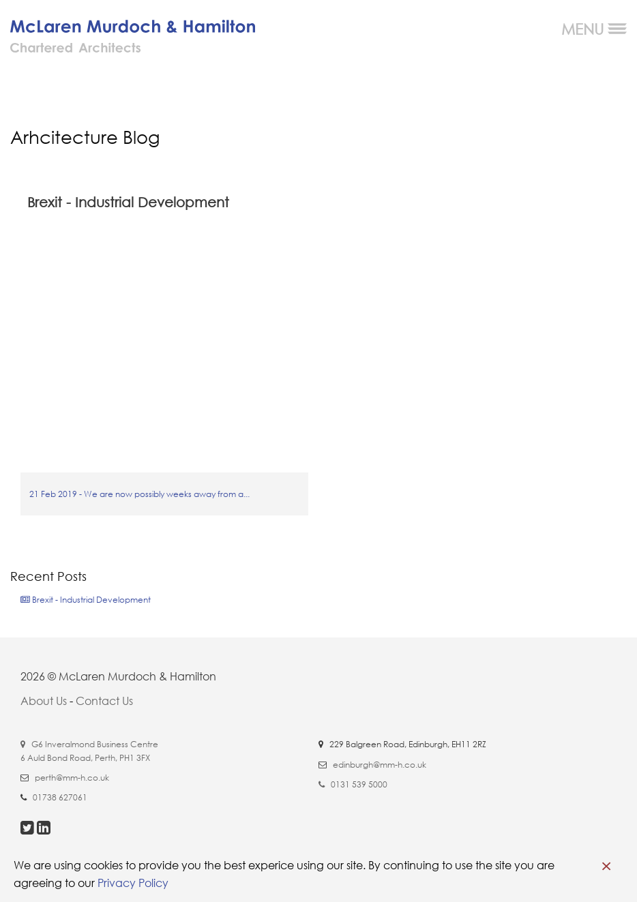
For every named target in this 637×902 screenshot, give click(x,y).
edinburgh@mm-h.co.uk (379, 765)
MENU (594, 29)
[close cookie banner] (606, 866)
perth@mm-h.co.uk (72, 777)
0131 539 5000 (359, 784)
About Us (43, 701)
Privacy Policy (133, 883)
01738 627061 (60, 797)
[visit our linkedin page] (43, 829)
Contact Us (104, 701)
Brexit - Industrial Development (85, 600)
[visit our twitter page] (28, 829)
